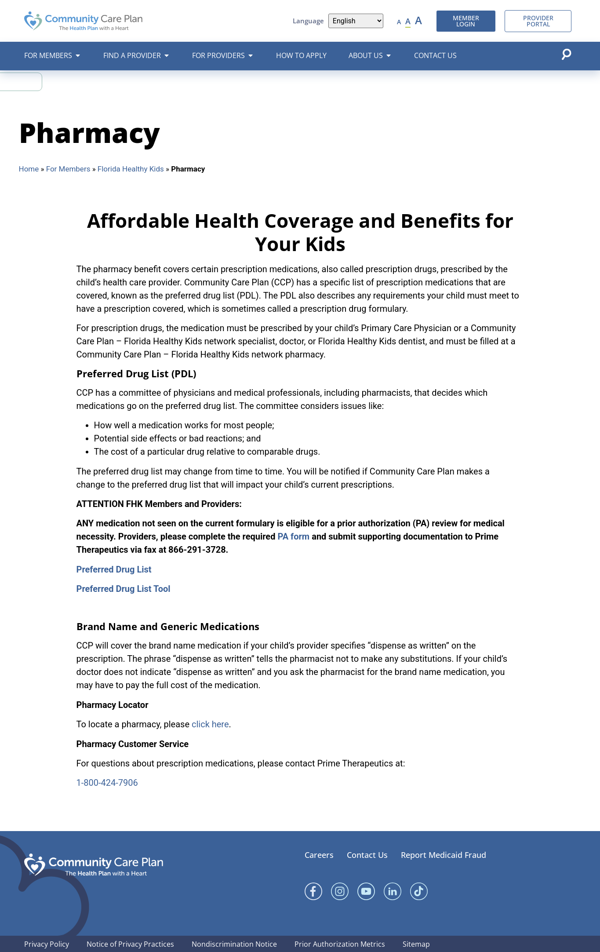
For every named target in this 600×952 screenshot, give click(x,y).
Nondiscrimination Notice (234, 944)
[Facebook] (313, 891)
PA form (293, 536)
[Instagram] (340, 891)
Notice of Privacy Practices (130, 944)
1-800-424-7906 (107, 782)
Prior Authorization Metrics (340, 944)
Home (29, 168)
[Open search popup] (566, 54)
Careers (319, 855)
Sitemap (416, 944)
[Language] (355, 21)
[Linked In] (392, 891)
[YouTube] (366, 891)
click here (210, 724)
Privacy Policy (46, 944)
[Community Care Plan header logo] (83, 20)
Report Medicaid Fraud (443, 855)
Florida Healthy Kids (131, 168)
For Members (68, 168)
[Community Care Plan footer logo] (93, 865)
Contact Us (367, 855)
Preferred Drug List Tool (123, 589)
